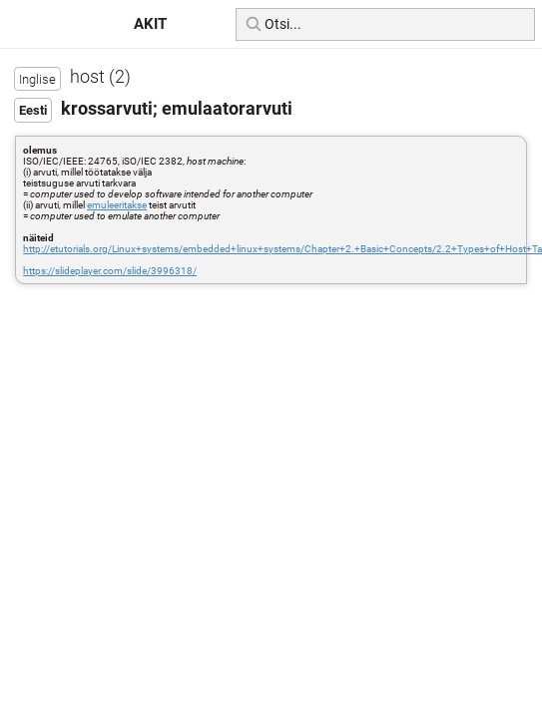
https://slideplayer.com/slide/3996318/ (110, 270)
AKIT (150, 24)
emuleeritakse (117, 204)
